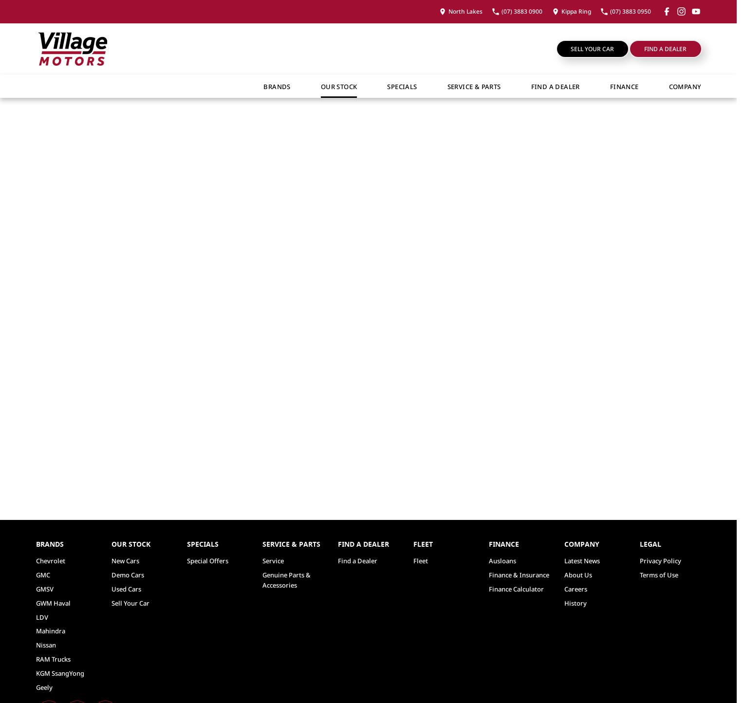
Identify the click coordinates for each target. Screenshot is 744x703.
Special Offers (207, 560)
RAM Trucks (53, 659)
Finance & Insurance (519, 575)
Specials (402, 86)
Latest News (582, 560)
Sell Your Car (592, 49)
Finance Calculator (516, 589)
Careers (575, 589)
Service (273, 560)
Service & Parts (474, 86)
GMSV (45, 589)
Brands (276, 86)
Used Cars (126, 589)
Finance (624, 86)
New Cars (125, 560)
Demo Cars (128, 575)
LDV (42, 617)
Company (685, 86)
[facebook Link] (667, 11)
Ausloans (502, 560)
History (575, 603)
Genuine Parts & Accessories (286, 580)
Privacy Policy (660, 560)
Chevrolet (50, 560)
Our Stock (339, 86)
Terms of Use (659, 575)
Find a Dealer (665, 49)
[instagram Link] (681, 11)
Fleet (420, 560)
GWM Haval (53, 603)
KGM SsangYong (60, 673)
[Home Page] (73, 49)
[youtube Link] (696, 11)
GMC (43, 575)
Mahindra (50, 631)
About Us (578, 575)
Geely (44, 687)
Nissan (46, 645)
